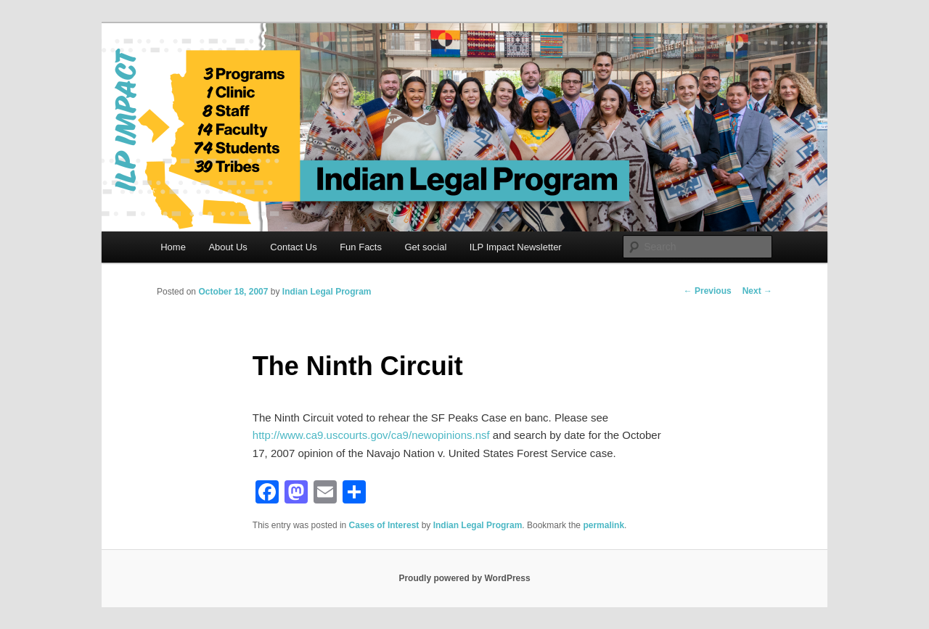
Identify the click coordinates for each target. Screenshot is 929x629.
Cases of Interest (384, 525)
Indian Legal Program (327, 292)
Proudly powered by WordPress (464, 578)
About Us (227, 247)
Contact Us (293, 247)
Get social (425, 247)
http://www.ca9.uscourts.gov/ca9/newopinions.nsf (371, 435)
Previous (708, 291)
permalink (603, 525)
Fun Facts (361, 247)
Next (757, 291)
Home (173, 247)
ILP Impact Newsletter (516, 247)
